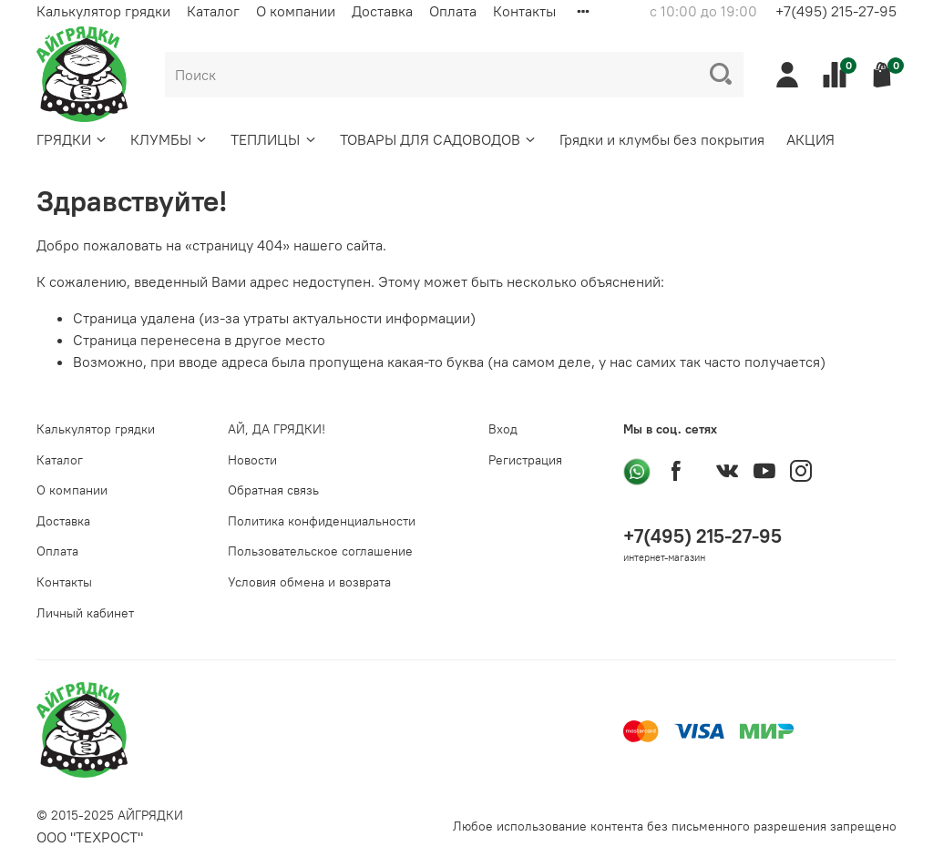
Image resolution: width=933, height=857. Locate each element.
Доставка (382, 11)
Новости (252, 460)
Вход (503, 429)
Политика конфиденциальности (321, 521)
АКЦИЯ (810, 139)
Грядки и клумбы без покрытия (661, 139)
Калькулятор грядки (103, 11)
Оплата (453, 11)
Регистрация (525, 460)
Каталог (213, 11)
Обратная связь (273, 490)
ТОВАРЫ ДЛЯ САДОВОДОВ (439, 139)
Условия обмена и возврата (309, 582)
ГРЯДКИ (72, 139)
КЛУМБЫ (169, 139)
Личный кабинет (85, 613)
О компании (295, 11)
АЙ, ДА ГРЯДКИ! (276, 429)
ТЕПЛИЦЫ (274, 139)
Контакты (524, 11)
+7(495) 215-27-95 (836, 11)
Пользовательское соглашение (320, 551)
